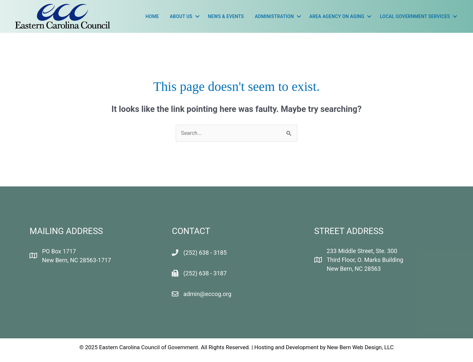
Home (152, 16)
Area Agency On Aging (337, 16)
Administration (274, 16)
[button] (197, 16)
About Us (181, 16)
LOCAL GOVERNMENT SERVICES (415, 16)
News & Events (226, 16)
